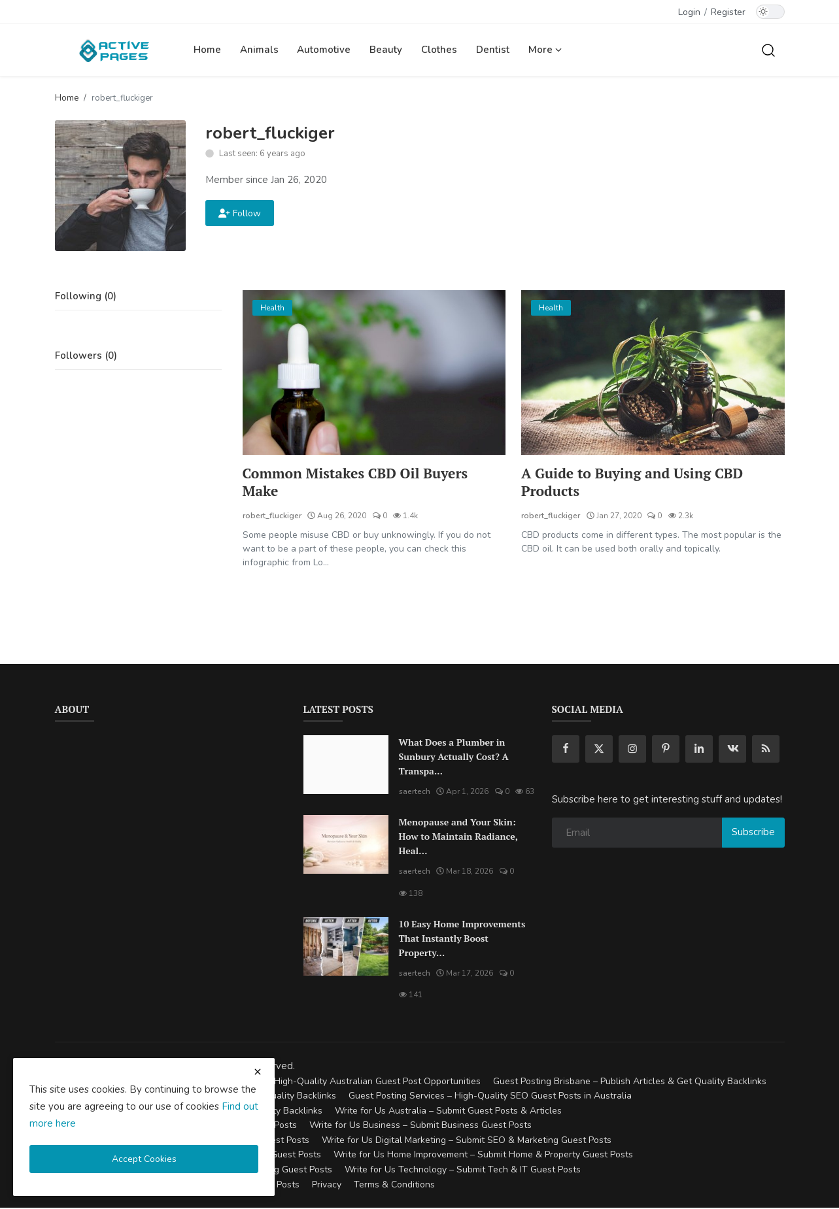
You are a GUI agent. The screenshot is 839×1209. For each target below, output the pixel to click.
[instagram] (632, 750)
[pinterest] (665, 750)
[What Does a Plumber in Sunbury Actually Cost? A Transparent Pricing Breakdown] (345, 766)
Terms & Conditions (394, 1185)
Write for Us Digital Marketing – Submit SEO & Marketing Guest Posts (466, 1141)
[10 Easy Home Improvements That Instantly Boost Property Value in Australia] (345, 947)
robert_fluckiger (272, 517)
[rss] (765, 750)
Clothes (439, 49)
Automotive (324, 49)
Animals (259, 49)
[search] (768, 49)
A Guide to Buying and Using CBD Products (636, 483)
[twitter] (599, 750)
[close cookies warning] (257, 1072)
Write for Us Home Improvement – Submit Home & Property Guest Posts (483, 1156)
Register (728, 12)
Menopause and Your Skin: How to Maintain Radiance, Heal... (458, 837)
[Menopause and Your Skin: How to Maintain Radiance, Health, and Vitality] (345, 845)
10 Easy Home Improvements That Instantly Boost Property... (462, 938)
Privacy (326, 1185)
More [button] (545, 49)
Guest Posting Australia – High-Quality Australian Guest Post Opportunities (323, 1082)
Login (689, 12)
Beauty (385, 49)
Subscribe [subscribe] (753, 833)
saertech (414, 792)
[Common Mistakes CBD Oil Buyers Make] (374, 372)
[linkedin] (699, 750)
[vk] (732, 750)
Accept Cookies (144, 1159)
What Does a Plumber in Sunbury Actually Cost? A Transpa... (454, 757)
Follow (239, 213)
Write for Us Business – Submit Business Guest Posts (420, 1126)
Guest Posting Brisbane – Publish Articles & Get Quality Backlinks (629, 1082)
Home (207, 49)
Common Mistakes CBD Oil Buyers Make (360, 483)
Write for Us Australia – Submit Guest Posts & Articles (448, 1112)
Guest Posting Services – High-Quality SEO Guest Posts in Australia (490, 1097)
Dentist (492, 49)
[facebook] (565, 750)
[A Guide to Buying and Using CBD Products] (653, 372)
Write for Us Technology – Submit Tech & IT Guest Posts (463, 1171)
